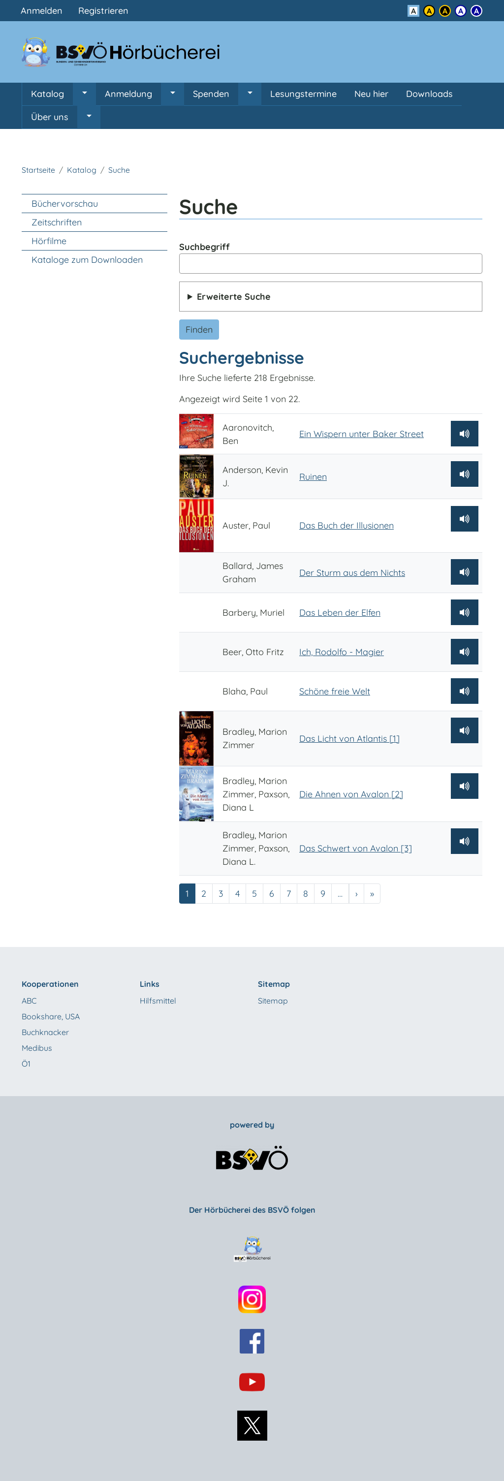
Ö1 (26, 1064)
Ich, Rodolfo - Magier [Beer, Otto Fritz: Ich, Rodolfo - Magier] (341, 652)
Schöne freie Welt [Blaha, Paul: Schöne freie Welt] (334, 691)
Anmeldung (128, 93)
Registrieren (103, 10)
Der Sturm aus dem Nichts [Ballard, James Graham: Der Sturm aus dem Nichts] (352, 572)
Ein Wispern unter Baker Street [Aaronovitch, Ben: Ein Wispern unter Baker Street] (361, 434)
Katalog (47, 93)
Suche (119, 170)
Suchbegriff (204, 246)
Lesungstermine (303, 93)
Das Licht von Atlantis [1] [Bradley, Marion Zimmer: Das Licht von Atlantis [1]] (349, 738)
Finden (199, 329)
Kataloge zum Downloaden (87, 259)
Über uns (49, 117)
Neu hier (371, 93)
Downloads (429, 93)
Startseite (38, 170)
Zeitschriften (57, 222)
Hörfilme (49, 241)
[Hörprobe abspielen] (464, 433)
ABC (29, 1001)
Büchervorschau (65, 203)
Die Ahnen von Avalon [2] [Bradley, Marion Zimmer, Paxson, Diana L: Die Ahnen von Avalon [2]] (351, 794)
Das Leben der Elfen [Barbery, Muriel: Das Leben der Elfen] (339, 612)
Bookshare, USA (51, 1016)
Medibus (37, 1048)
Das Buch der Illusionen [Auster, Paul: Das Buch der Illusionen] (346, 525)
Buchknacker (45, 1032)
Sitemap (273, 1001)
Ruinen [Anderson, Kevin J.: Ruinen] (313, 476)
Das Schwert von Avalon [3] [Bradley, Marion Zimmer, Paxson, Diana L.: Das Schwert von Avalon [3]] (355, 848)
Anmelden (42, 10)
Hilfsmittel (158, 1001)
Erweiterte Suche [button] (234, 296)
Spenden (211, 93)
